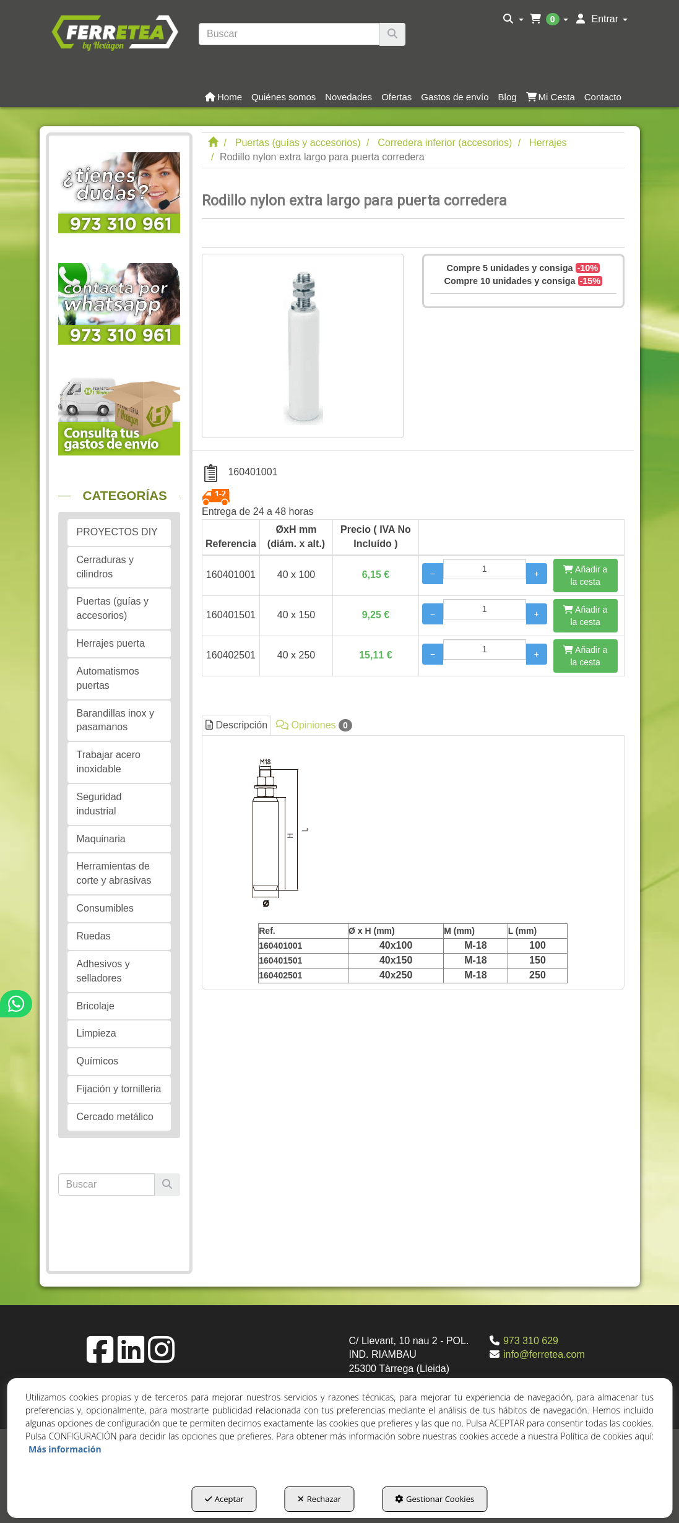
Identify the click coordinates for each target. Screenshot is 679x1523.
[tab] (413, 862)
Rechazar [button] (319, 1498)
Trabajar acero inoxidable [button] (109, 761)
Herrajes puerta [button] (111, 643)
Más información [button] (65, 1449)
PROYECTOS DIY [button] (117, 532)
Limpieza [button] (96, 1033)
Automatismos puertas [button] (108, 678)
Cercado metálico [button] (115, 1116)
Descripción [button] (236, 725)
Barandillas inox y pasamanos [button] (115, 720)
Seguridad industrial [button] (99, 804)
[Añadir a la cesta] (585, 575)
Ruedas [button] (94, 936)
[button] (115, 31)
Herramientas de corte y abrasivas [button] (114, 873)
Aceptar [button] (224, 1498)
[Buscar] (392, 34)
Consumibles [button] (105, 908)
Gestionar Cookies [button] (434, 1498)
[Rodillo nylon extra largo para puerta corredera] (302, 346)
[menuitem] (513, 19)
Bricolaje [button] (96, 1006)
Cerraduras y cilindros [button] (105, 566)
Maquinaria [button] (101, 839)
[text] (289, 34)
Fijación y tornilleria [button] (119, 1089)
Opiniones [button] (314, 725)
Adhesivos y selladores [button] (103, 971)
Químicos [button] (98, 1061)
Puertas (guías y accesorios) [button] (113, 608)
